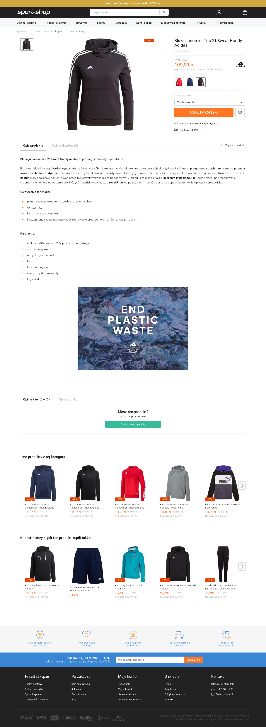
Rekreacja (121, 22)
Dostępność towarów (36, 699)
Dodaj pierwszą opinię (133, 424)
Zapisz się (193, 659)
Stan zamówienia (80, 684)
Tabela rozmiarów (182, 95)
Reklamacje (77, 689)
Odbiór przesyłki (34, 689)
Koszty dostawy (33, 684)
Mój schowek (125, 689)
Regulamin (170, 689)
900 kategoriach (241, 719)
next (242, 485)
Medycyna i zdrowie (173, 22)
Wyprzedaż (224, 22)
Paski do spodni (241, 715)
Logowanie (124, 684)
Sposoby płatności (35, 694)
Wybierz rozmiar (186, 102)
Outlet (201, 22)
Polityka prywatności (176, 694)
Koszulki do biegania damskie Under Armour (208, 715)
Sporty (101, 22)
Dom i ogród (144, 22)
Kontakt (169, 699)
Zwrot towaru (78, 694)
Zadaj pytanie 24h (222, 694)
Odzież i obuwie (26, 22)
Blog (73, 699)
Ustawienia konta (127, 694)
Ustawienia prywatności (131, 699)
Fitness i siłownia (55, 22)
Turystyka (81, 22)
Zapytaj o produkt (234, 145)
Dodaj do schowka (240, 112)
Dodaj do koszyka (204, 112)
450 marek (224, 719)
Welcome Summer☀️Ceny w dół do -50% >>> (133, 3)
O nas (168, 684)
